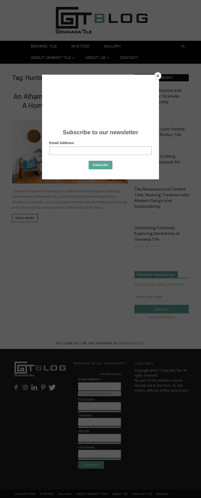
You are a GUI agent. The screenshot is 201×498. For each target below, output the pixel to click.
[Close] (157, 75)
